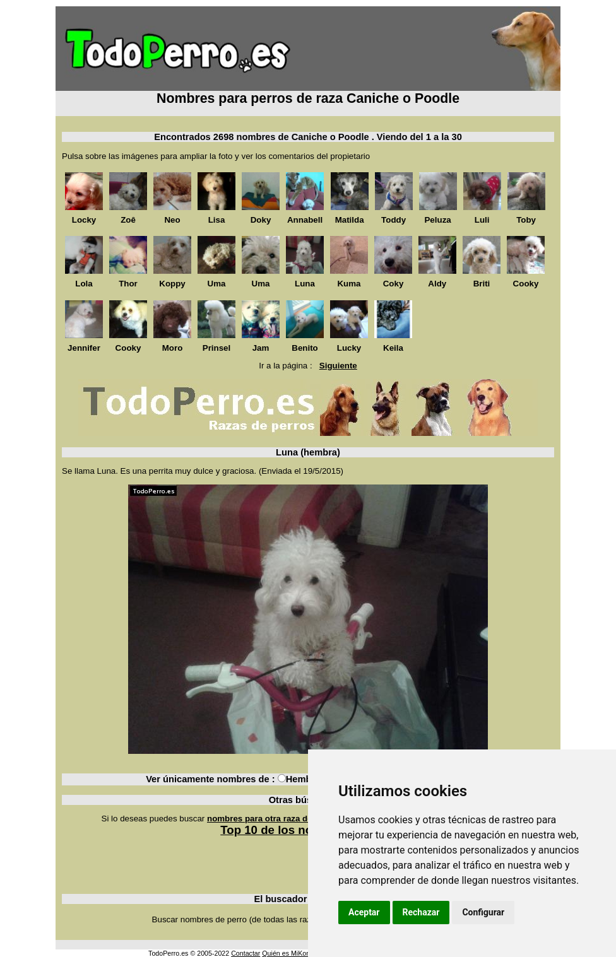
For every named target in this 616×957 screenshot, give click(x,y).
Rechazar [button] (421, 912)
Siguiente (338, 365)
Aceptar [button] (364, 912)
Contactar (245, 953)
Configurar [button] (483, 912)
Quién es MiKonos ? (292, 953)
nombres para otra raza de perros (274, 818)
